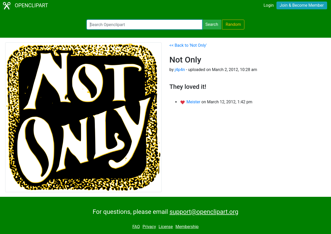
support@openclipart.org (203, 211)
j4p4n (180, 69)
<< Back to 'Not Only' (188, 45)
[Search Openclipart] (144, 24)
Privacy (149, 226)
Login (269, 5)
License (166, 226)
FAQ (136, 226)
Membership (187, 226)
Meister (193, 101)
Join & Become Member (302, 5)
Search (211, 24)
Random (233, 24)
